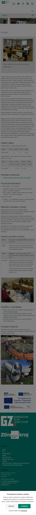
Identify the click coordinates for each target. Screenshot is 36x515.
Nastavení (11, 506)
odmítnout (24, 510)
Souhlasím (24, 506)
